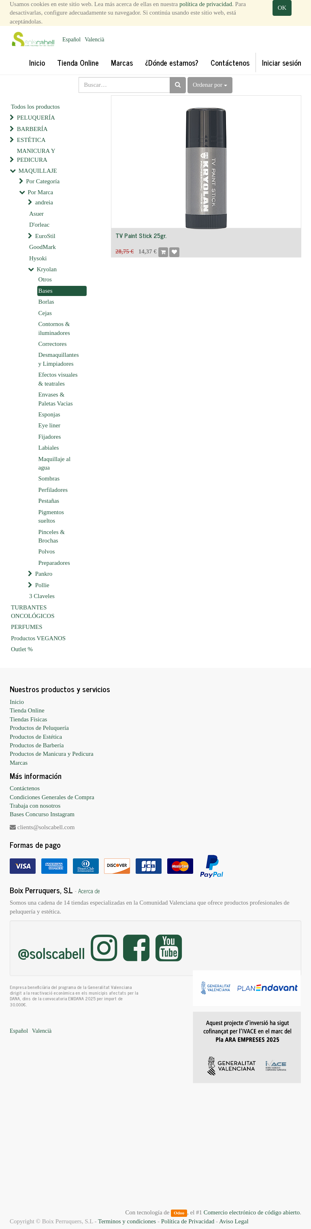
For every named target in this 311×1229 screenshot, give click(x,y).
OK (282, 7)
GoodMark (42, 247)
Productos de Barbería (37, 745)
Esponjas (49, 414)
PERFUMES (27, 627)
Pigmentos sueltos (51, 516)
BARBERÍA (32, 129)
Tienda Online (27, 710)
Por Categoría (43, 181)
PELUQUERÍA (36, 117)
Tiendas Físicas (28, 719)
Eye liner (49, 425)
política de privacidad (205, 4)
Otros (45, 279)
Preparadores (54, 563)
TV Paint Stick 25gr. (140, 235)
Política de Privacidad (188, 1221)
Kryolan (47, 269)
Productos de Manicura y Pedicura (52, 754)
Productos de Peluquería (39, 728)
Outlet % (22, 649)
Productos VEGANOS (38, 638)
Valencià (94, 39)
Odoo (179, 1212)
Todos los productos (35, 106)
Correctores (52, 344)
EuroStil (45, 236)
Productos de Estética (36, 737)
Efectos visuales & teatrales (58, 378)
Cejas (45, 313)
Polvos (46, 551)
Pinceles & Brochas (51, 536)
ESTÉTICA (31, 140)
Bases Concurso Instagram (42, 814)
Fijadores (49, 436)
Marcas (19, 762)
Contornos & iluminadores (54, 328)
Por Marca (40, 192)
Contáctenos (25, 788)
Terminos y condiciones (127, 1221)
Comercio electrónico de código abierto (252, 1212)
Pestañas (49, 501)
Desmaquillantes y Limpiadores (58, 359)
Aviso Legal (234, 1221)
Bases (45, 290)
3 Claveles (42, 596)
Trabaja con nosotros (35, 805)
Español (71, 39)
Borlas (46, 301)
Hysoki (38, 258)
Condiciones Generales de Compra (52, 797)
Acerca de (89, 891)
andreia (44, 202)
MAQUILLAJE (38, 170)
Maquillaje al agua (54, 463)
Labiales (48, 447)
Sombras (49, 478)
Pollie (42, 585)
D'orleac (39, 224)
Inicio (17, 702)
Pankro (44, 574)
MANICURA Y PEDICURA (36, 155)
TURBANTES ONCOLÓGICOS (33, 611)
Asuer (36, 213)
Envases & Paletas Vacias (55, 398)
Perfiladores (53, 490)
